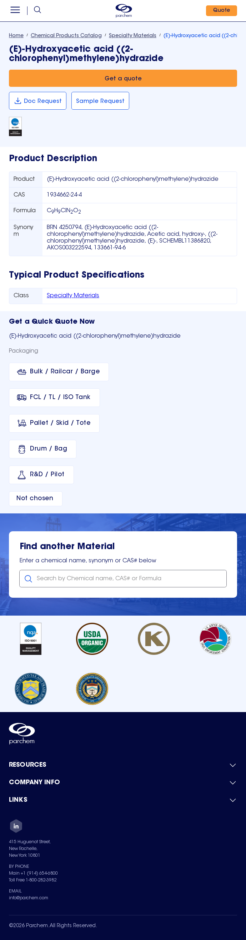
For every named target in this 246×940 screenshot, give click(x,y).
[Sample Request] (100, 101)
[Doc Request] (37, 101)
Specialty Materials (73, 296)
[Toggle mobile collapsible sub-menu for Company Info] (123, 783)
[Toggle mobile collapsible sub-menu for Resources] (123, 765)
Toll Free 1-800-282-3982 (32, 880)
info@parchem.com (28, 898)
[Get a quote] (123, 78)
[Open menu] (15, 11)
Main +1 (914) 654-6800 (33, 873)
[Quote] (221, 10)
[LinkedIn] (16, 827)
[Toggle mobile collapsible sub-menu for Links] (123, 800)
